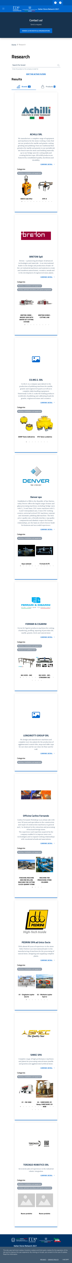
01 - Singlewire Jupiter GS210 (26, 995)
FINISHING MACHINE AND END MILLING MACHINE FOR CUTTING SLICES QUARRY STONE (26, 880)
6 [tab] (37, 202)
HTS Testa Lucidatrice (44, 437)
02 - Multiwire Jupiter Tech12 (44, 995)
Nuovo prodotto (26, 1213)
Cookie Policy (53, 1259)
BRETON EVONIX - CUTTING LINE (44, 316)
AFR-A (44, 198)
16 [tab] (41, 680)
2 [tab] (25, 202)
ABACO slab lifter (26, 198)
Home (14, 44)
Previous (16, 188)
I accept (65, 1259)
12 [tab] (53, 566)
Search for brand (18, 65)
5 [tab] (34, 202)
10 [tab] (49, 202)
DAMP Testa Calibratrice (26, 437)
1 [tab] (22, 202)
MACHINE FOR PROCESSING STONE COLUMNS (44, 879)
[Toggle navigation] (3, 8)
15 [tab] (38, 680)
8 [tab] (43, 202)
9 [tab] (46, 202)
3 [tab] (28, 202)
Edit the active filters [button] (36, 74)
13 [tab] (37, 569)
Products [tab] (48, 86)
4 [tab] (31, 202)
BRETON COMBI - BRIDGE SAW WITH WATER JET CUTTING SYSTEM (26, 318)
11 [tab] (52, 202)
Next (56, 188)
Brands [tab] (24, 86)
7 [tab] (40, 202)
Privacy (43, 1259)
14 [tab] (35, 680)
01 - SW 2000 (26, 1102)
